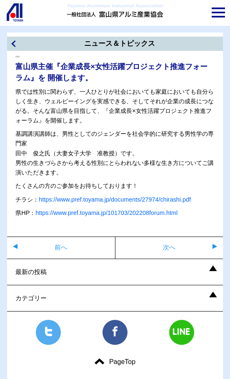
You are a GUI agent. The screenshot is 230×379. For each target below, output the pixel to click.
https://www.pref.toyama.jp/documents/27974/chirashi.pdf (115, 199)
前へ (61, 247)
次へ (169, 247)
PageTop (122, 361)
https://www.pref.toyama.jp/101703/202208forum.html (106, 212)
